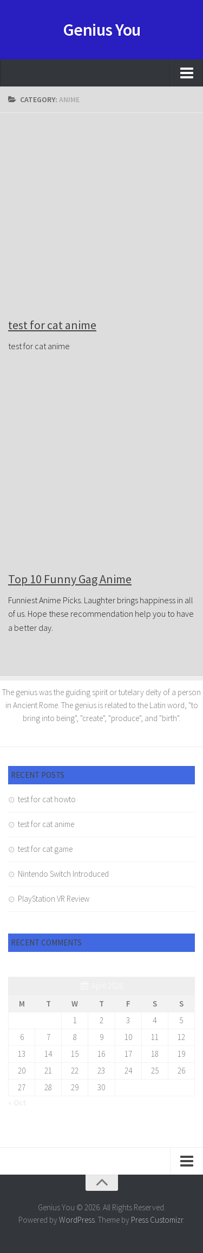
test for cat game (45, 849)
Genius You (102, 30)
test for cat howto (47, 799)
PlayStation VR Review (53, 899)
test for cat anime (52, 324)
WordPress (77, 1220)
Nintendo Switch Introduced (63, 874)
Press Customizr (157, 1220)
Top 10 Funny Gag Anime (70, 578)
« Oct (17, 1102)
